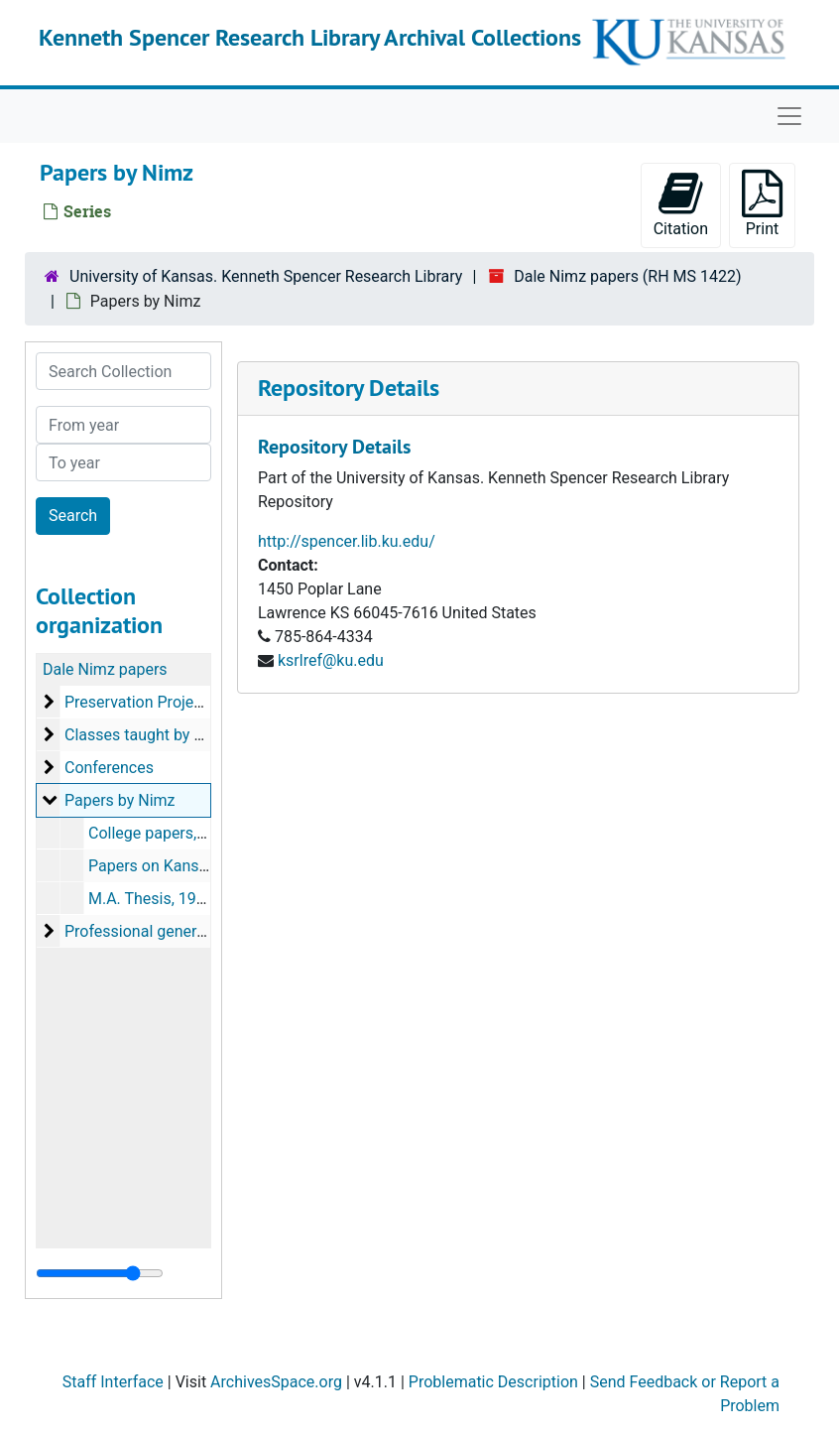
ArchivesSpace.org (276, 1381)
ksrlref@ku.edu (331, 660)
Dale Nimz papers (105, 669)
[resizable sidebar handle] (100, 1273)
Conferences (109, 767)
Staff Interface (113, 1381)
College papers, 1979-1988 (182, 833)
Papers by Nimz (120, 800)
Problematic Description (493, 1381)
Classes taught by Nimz (147, 734)
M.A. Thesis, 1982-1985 (171, 898)
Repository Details (348, 387)
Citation (681, 204)
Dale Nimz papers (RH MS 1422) (627, 276)
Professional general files (153, 931)
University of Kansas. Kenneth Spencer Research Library (265, 276)
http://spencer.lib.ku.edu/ (346, 541)
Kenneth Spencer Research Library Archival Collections (310, 37)
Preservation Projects (139, 702)
